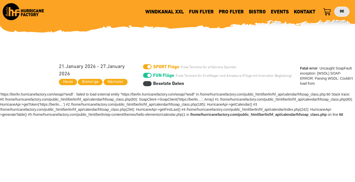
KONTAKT (304, 12)
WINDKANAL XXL (164, 12)
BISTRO (257, 12)
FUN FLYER (201, 12)
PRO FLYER (231, 12)
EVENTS (280, 12)
